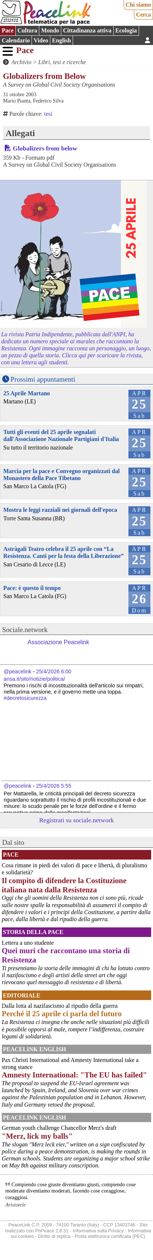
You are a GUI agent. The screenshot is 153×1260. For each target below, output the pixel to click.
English (61, 40)
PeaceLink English (34, 1049)
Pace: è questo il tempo (32, 588)
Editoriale (21, 995)
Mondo (50, 30)
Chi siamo (138, 4)
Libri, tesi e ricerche (62, 62)
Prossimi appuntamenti (43, 379)
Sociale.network (25, 630)
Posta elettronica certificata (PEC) (109, 1236)
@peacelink (17, 671)
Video (41, 40)
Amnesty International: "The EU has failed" (74, 1074)
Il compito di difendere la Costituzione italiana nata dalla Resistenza (64, 885)
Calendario (16, 40)
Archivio (21, 62)
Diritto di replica (54, 1236)
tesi (48, 114)
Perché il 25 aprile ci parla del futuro (62, 1013)
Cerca (143, 14)
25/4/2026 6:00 (53, 671)
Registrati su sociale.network (76, 820)
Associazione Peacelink (58, 642)
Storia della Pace (33, 932)
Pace (8, 30)
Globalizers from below (45, 148)
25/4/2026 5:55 (53, 786)
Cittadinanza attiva (87, 30)
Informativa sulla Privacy (98, 1230)
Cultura (27, 30)
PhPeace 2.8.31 (52, 1230)
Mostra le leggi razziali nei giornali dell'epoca (60, 510)
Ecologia (126, 30)
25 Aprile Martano (26, 393)
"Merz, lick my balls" (37, 1136)
